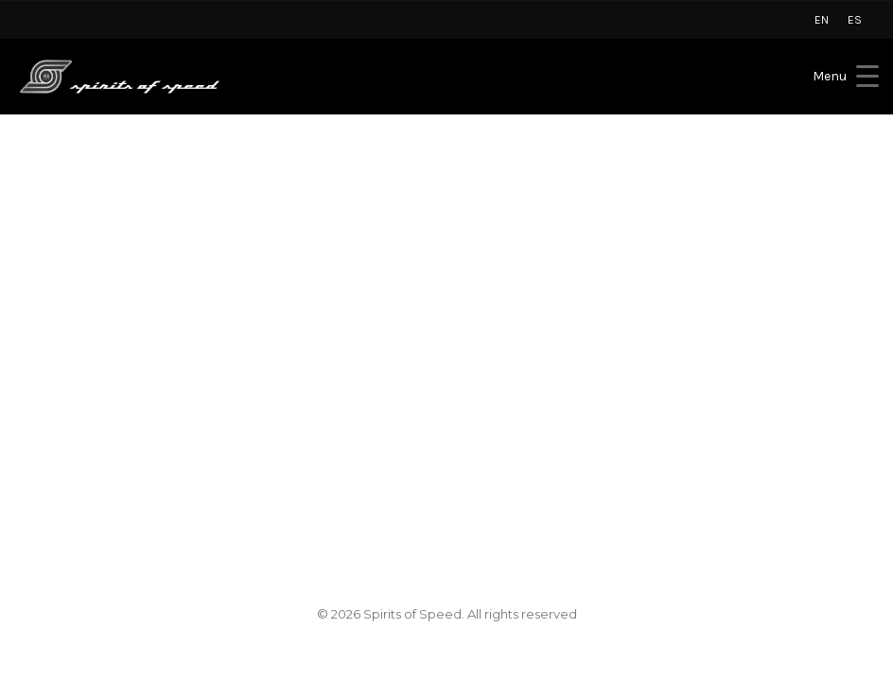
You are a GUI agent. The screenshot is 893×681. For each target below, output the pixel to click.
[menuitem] (821, 20)
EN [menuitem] (821, 19)
